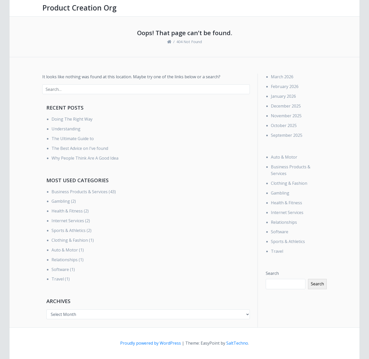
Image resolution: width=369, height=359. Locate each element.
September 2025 (286, 135)
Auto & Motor (65, 250)
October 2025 (284, 125)
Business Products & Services (80, 192)
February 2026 (285, 86)
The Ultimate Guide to (73, 138)
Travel (58, 279)
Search (272, 273)
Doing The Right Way (72, 119)
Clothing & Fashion (70, 240)
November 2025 (286, 116)
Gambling (61, 201)
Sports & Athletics (69, 230)
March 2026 (282, 77)
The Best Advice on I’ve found (80, 148)
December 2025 (286, 106)
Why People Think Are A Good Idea (85, 158)
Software (60, 269)
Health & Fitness (67, 211)
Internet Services (68, 221)
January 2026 (283, 96)
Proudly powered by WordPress (151, 343)
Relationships (65, 260)
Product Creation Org (79, 8)
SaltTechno (237, 343)
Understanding (66, 129)
